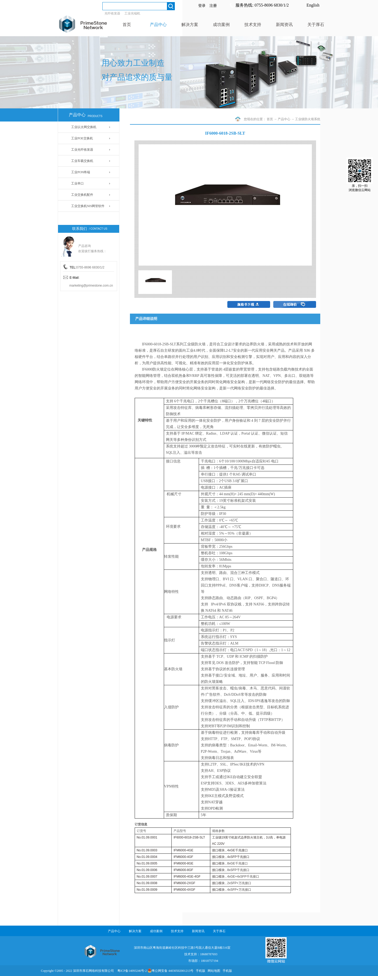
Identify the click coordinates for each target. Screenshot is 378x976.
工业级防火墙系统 (307, 119)
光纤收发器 (112, 13)
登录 (202, 6)
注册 (213, 6)
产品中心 (284, 119)
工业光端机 (132, 13)
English (313, 5)
